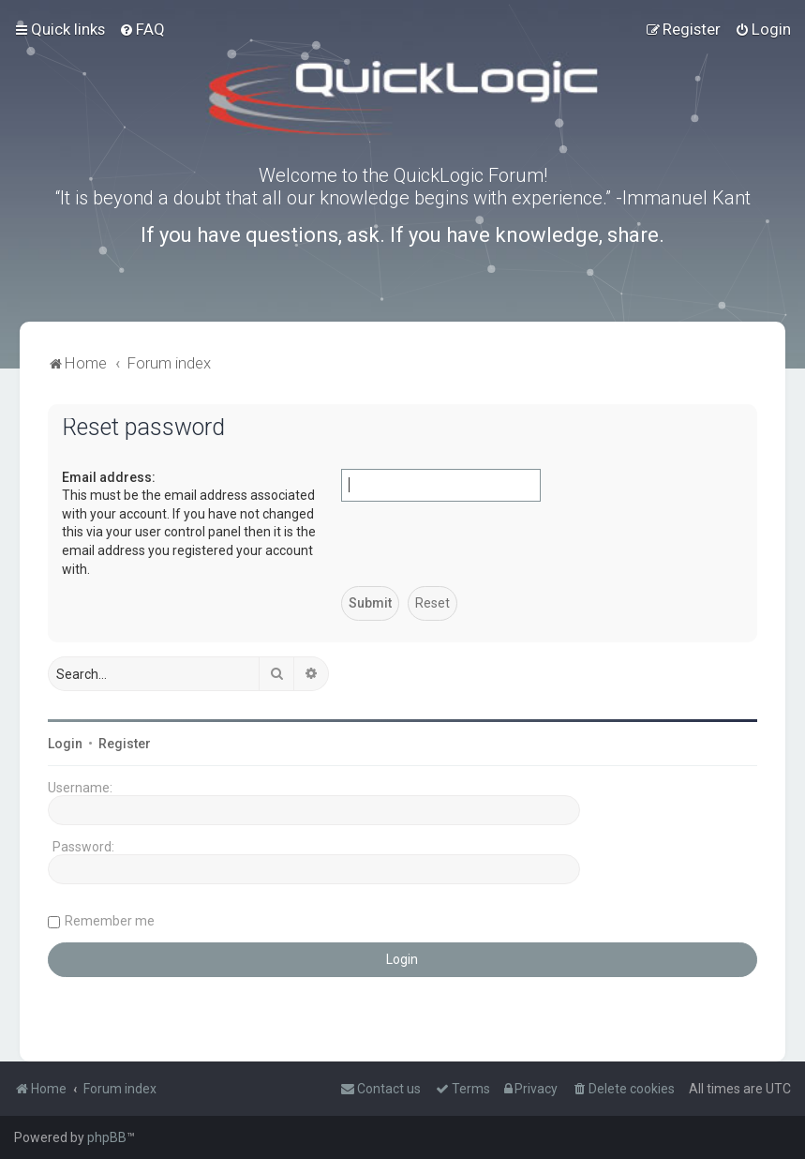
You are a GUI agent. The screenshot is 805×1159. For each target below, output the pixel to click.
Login (65, 743)
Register (124, 743)
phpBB (107, 1137)
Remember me (110, 920)
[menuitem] (142, 29)
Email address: (109, 477)
